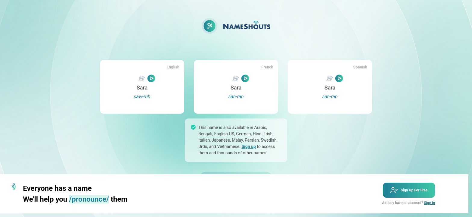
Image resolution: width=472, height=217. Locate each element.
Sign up (248, 146)
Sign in (429, 203)
